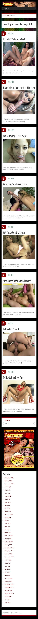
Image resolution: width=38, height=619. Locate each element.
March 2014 (8, 532)
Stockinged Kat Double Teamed (17, 281)
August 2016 (8, 496)
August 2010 (8, 596)
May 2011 (7, 569)
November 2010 (9, 587)
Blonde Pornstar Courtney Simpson (19, 88)
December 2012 (9, 548)
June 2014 (7, 523)
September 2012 (9, 557)
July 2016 (7, 499)
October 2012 (8, 554)
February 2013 (9, 542)
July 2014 (7, 520)
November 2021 (9, 478)
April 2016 (7, 508)
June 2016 (7, 502)
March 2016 (8, 511)
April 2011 (7, 572)
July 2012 (7, 563)
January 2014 (8, 538)
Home (4, 16)
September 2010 (9, 593)
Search (7, 420)
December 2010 (9, 584)
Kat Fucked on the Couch (14, 233)
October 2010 (8, 590)
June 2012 (7, 566)
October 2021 (8, 481)
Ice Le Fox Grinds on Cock (14, 39)
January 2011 (8, 581)
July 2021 (7, 490)
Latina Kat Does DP (11, 329)
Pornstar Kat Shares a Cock (15, 184)
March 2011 (8, 575)
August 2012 (8, 560)
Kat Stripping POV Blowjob (15, 136)
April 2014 (7, 529)
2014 (8, 16)
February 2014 (9, 535)
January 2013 (8, 545)
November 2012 (9, 551)
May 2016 (7, 505)
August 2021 (8, 487)
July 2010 (7, 599)
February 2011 (9, 578)
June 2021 (7, 493)
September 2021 (9, 484)
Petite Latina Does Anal (13, 378)
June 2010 (7, 602)
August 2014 (8, 517)
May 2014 (7, 526)
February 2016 (9, 514)
